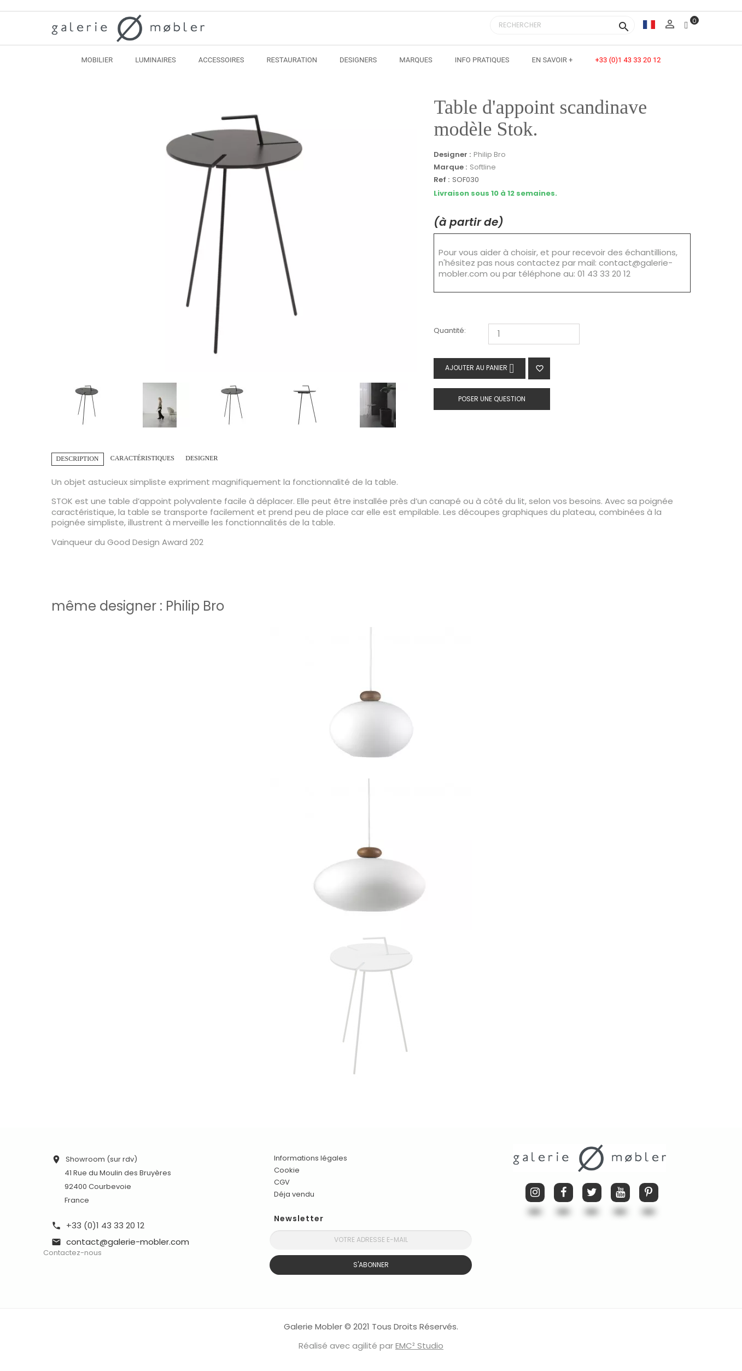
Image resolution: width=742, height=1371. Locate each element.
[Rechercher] (562, 25)
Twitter (591, 1192)
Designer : (452, 155)
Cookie (287, 1170)
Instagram (535, 1192)
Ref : (441, 180)
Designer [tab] (201, 458)
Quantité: (450, 331)
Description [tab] (77, 458)
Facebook (563, 1192)
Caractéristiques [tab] (142, 458)
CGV (282, 1182)
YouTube (620, 1192)
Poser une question (491, 398)
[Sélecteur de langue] (649, 24)
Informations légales (310, 1158)
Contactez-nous (72, 1252)
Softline (483, 167)
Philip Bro (490, 154)
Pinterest (648, 1192)
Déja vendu (294, 1194)
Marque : (450, 167)
